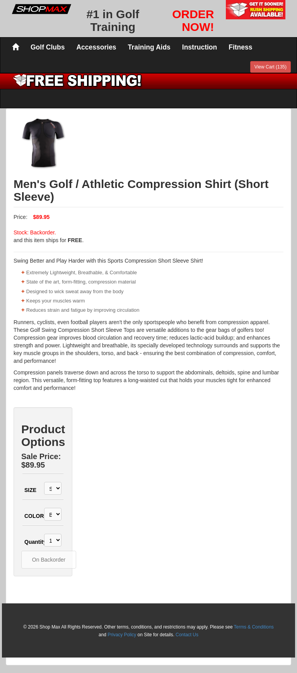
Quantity (30, 542)
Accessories (96, 47)
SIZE (30, 490)
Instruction (199, 47)
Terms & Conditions (254, 627)
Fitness (240, 47)
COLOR (30, 516)
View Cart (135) (270, 67)
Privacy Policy (122, 634)
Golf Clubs (48, 47)
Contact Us (187, 634)
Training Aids (149, 47)
